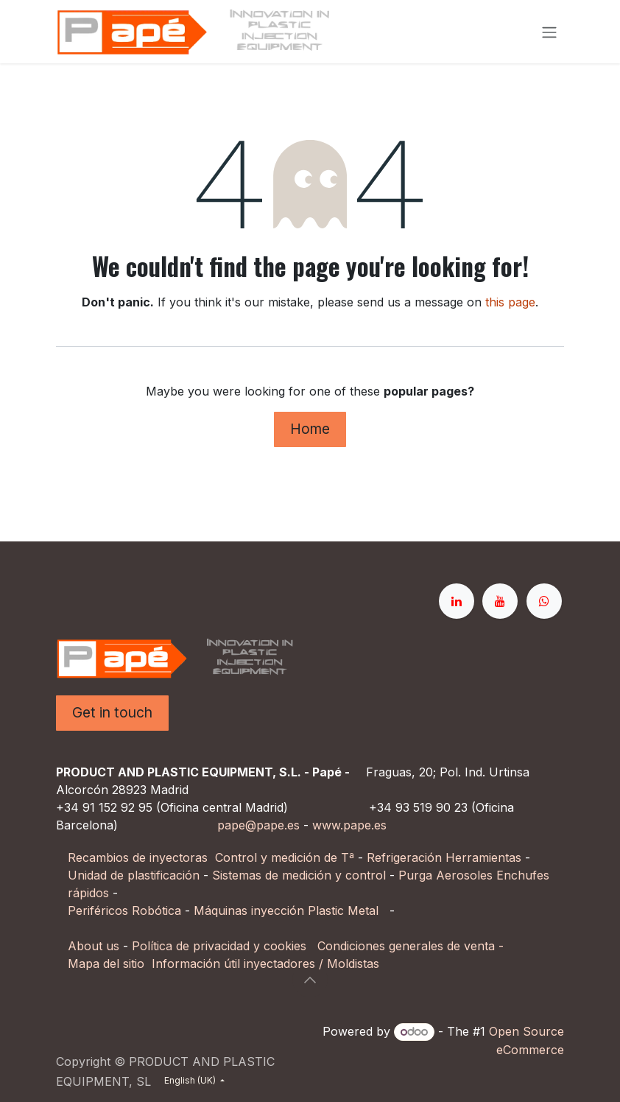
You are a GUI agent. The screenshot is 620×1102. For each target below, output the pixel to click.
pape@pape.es (258, 825)
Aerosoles (464, 875)
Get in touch (112, 712)
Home (310, 429)
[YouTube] (500, 601)
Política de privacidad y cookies (219, 945)
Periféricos (98, 910)
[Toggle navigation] (549, 31)
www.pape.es (349, 825)
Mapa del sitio (106, 963)
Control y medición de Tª (284, 857)
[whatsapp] (544, 601)
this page (510, 302)
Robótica (156, 910)
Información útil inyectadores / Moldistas (265, 963)
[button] (310, 979)
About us (93, 945)
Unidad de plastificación (134, 875)
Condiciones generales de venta (406, 945)
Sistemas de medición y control (299, 875)
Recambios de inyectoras (138, 857)
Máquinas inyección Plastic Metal (288, 910)
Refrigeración (406, 857)
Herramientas (483, 857)
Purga (415, 875)
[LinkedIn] (456, 601)
